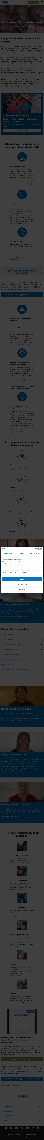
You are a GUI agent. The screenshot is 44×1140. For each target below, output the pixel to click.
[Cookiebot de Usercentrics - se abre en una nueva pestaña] (35, 549)
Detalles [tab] (21, 553)
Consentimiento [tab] (7, 553)
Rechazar (22, 589)
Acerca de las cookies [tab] (35, 553)
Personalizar (22, 584)
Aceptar (22, 579)
